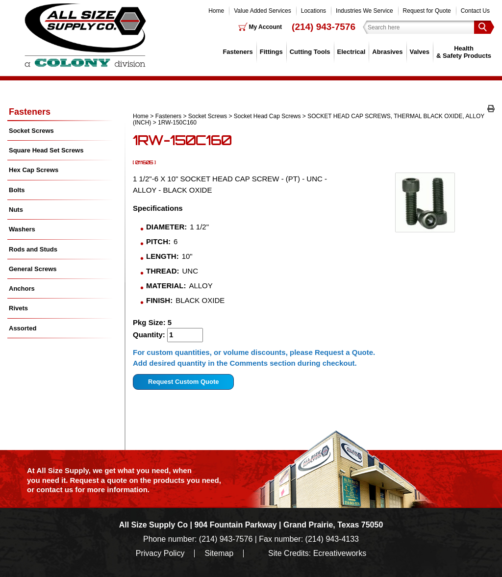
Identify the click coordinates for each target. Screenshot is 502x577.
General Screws (33, 269)
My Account (265, 27)
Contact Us (475, 10)
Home (216, 10)
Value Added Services (262, 10)
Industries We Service (364, 10)
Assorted (22, 328)
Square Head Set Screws (46, 150)
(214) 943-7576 (323, 27)
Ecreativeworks (339, 553)
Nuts (16, 209)
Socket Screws (207, 116)
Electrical (351, 51)
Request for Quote (427, 10)
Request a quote (99, 480)
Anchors (22, 288)
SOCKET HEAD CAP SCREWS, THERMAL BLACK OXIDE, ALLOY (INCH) (308, 119)
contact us (54, 489)
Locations (313, 10)
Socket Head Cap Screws (267, 116)
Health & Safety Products (463, 52)
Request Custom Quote (183, 381)
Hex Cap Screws (33, 170)
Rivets (18, 308)
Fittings (271, 51)
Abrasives (387, 51)
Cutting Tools (310, 51)
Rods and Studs (33, 249)
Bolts (17, 190)
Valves (420, 51)
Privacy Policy (160, 553)
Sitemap (218, 553)
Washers (22, 229)
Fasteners (237, 51)
